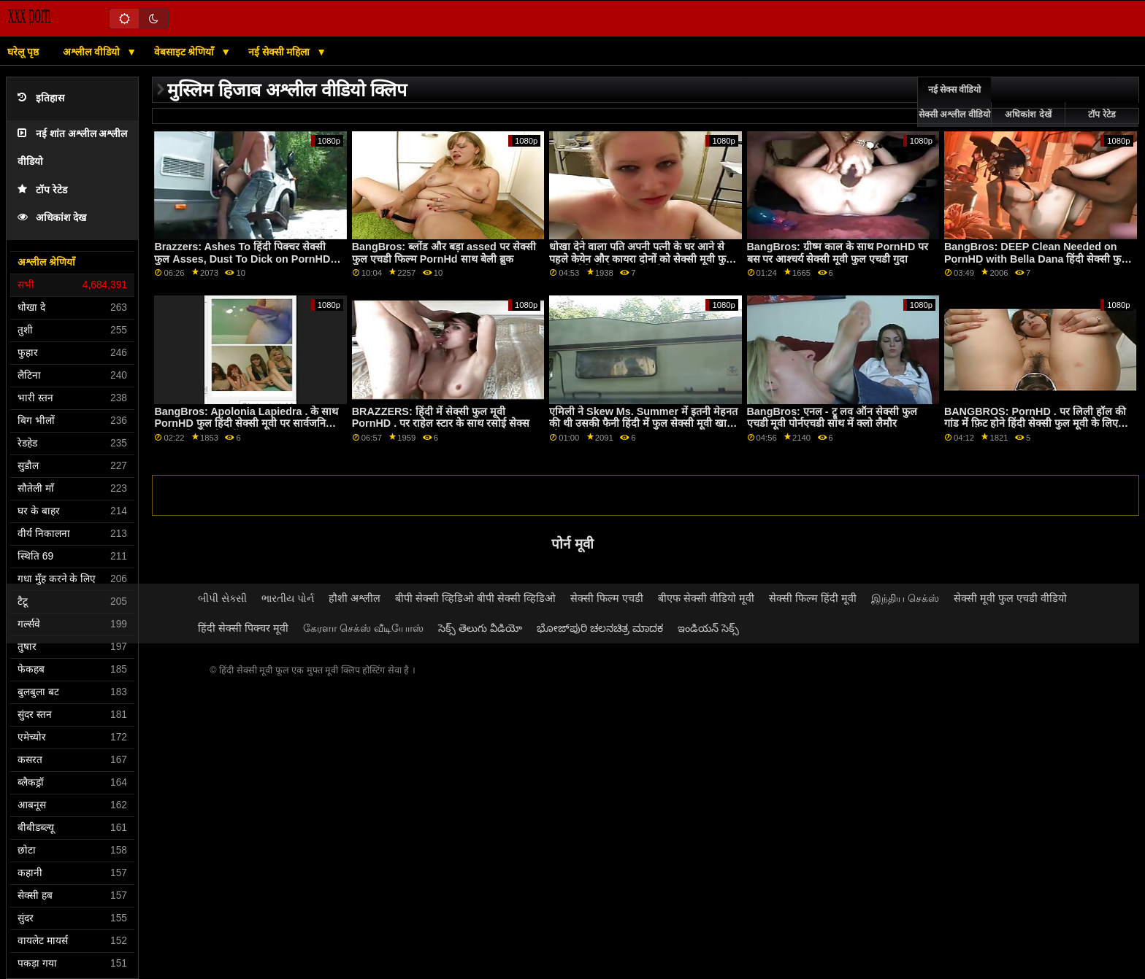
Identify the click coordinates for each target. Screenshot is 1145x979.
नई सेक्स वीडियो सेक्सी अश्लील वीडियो (954, 102)
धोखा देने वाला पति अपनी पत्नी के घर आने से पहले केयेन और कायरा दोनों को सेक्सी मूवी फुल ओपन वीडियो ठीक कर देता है (641, 258)
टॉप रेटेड (42, 190)
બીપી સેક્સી (222, 598)
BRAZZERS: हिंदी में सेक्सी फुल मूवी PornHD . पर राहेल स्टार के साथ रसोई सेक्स (440, 418)
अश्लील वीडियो (93, 52)
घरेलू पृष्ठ (23, 52)
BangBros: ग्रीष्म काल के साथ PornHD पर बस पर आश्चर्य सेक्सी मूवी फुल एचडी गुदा (838, 253)
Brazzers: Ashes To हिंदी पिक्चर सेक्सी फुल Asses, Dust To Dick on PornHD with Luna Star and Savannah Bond (242, 258)
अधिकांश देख (52, 217)
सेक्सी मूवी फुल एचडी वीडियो (1010, 598)
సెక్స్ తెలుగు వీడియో (480, 628)
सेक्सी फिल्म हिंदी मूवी (813, 598)
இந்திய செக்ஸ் (905, 598)
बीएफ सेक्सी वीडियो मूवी (706, 598)
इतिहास (41, 98)
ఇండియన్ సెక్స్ (708, 628)
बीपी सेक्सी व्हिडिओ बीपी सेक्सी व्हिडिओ (475, 598)
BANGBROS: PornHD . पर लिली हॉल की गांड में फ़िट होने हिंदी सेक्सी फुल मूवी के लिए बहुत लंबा (1035, 423)
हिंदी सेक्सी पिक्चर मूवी (243, 628)
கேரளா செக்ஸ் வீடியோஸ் (363, 628)
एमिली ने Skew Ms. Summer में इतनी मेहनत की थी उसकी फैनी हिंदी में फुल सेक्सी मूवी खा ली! (643, 423)
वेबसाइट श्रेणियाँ (186, 52)
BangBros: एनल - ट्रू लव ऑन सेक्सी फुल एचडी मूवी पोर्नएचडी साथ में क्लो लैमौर (832, 418)
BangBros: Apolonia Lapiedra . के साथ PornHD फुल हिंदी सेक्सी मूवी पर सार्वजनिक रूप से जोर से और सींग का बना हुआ (246, 423)
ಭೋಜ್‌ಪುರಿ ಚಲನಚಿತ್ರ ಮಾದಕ (600, 628)
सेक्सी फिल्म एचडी (606, 598)
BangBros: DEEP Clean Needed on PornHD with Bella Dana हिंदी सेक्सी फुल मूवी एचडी (1036, 258)
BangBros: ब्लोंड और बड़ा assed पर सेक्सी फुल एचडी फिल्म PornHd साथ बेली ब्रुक (444, 253)
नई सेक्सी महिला (280, 52)
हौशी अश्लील (354, 598)
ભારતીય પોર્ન (287, 598)
